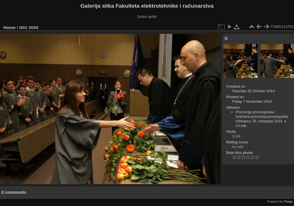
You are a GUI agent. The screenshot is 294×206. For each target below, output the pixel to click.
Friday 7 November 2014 (252, 101)
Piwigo (288, 201)
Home (9, 27)
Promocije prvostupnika (255, 112)
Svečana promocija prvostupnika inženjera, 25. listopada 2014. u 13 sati (262, 121)
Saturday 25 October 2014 (253, 91)
